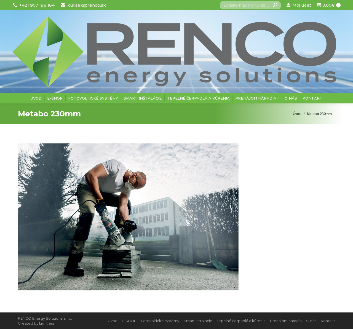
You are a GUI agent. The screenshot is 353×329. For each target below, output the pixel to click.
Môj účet (298, 5)
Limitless (46, 323)
